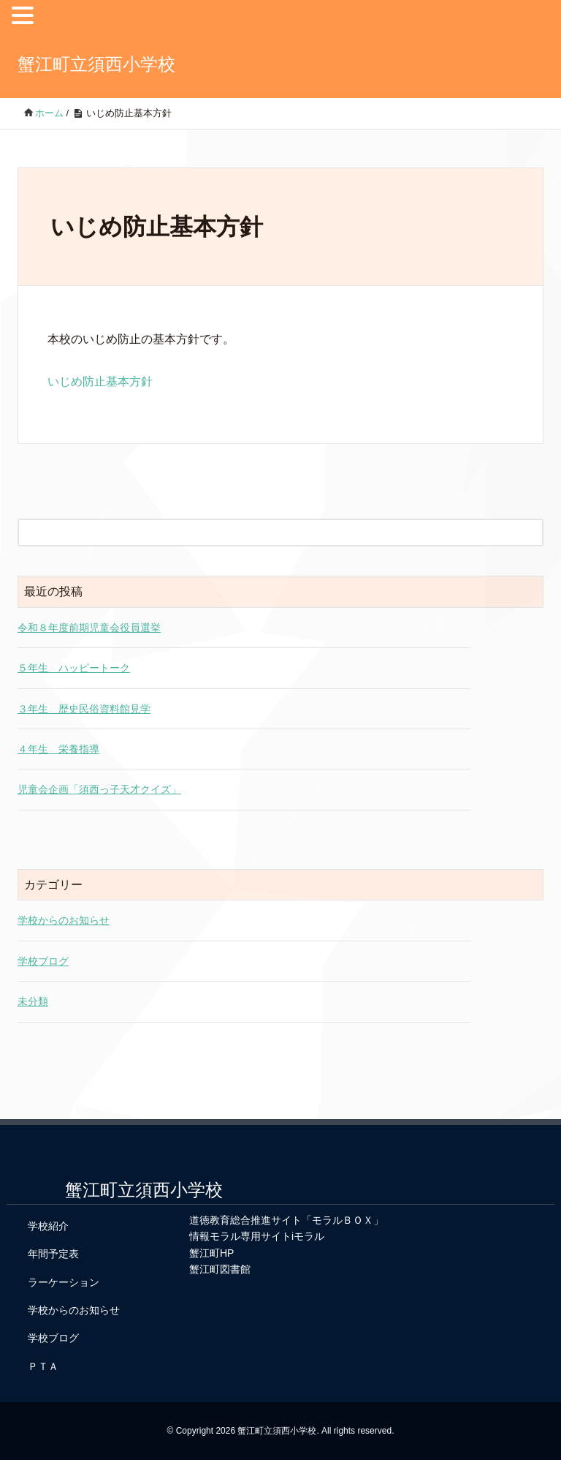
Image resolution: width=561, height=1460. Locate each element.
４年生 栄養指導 (58, 749)
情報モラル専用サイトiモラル (256, 1236)
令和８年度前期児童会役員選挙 (89, 627)
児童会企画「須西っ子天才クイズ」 (99, 789)
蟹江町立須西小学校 (96, 64)
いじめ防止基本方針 (100, 381)
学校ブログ (43, 961)
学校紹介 (48, 1226)
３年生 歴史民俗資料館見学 (84, 709)
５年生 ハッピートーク (74, 668)
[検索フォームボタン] (529, 532)
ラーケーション (63, 1282)
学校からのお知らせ (64, 920)
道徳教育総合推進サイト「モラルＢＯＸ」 (286, 1220)
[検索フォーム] (266, 532)
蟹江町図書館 (220, 1269)
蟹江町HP (211, 1253)
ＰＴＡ (43, 1366)
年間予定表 (53, 1254)
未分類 (33, 1001)
